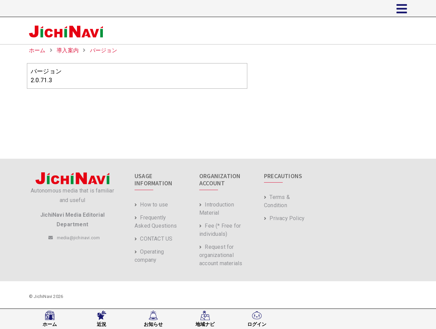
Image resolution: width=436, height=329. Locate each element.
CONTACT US (153, 238)
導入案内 (68, 50)
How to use (151, 204)
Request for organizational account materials (220, 255)
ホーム (38, 50)
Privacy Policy (284, 218)
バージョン (104, 50)
